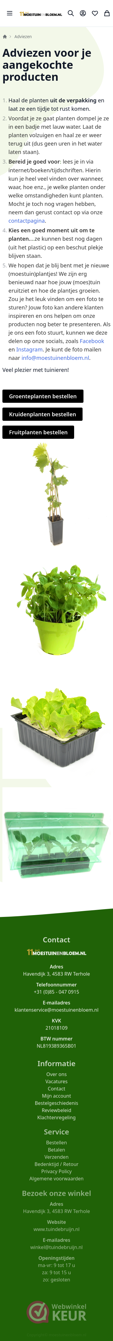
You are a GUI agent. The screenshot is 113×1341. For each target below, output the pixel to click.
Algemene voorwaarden (57, 1183)
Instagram (29, 349)
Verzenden (56, 1162)
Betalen (56, 1154)
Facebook (92, 341)
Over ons (56, 1078)
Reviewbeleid (56, 1114)
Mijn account (56, 1099)
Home (4, 36)
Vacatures (57, 1085)
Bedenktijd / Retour (57, 1169)
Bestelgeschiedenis (56, 1107)
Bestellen (56, 1147)
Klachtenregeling (56, 1121)
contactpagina (26, 220)
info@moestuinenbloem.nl (55, 357)
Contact (56, 1092)
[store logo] (40, 13)
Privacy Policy (56, 1176)
